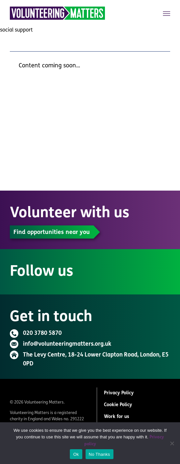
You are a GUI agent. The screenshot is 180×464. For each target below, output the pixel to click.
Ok (76, 454)
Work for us (116, 416)
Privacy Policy (119, 393)
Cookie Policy (118, 405)
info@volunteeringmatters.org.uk (67, 344)
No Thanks (99, 454)
